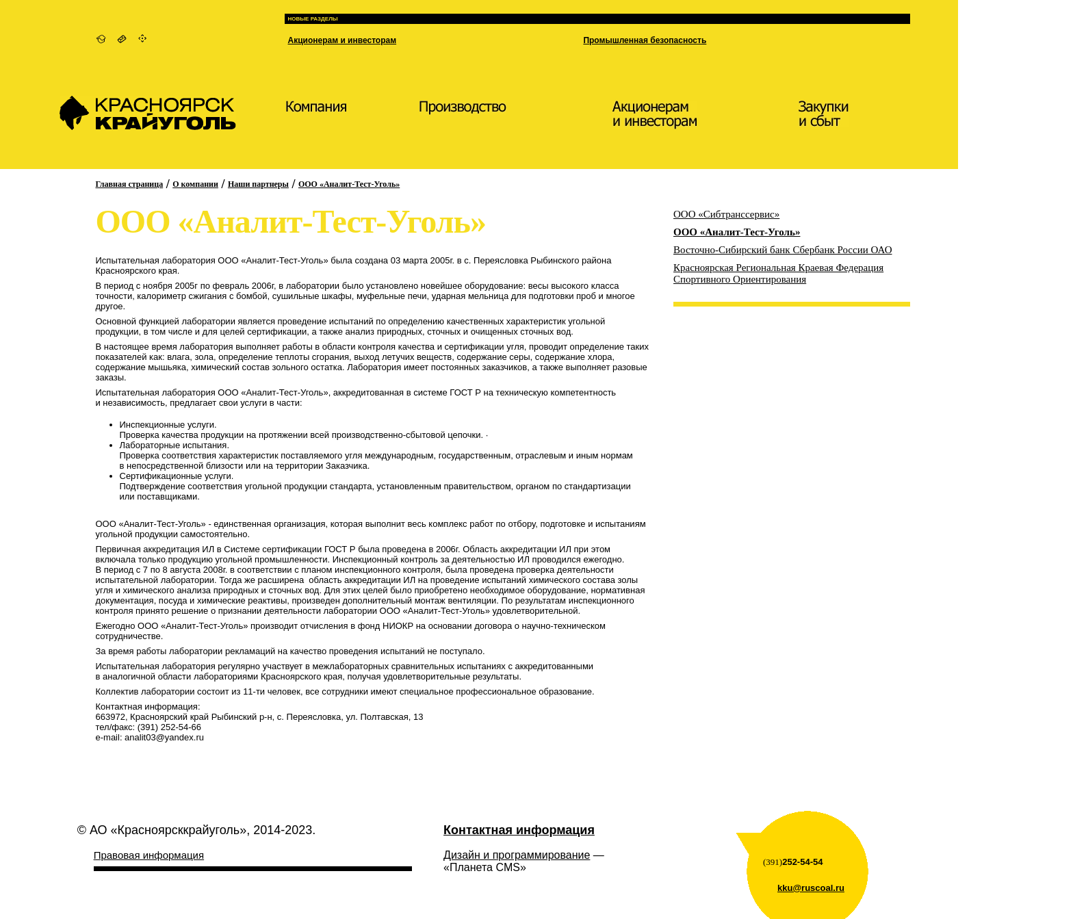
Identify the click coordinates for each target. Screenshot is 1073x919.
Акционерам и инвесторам (342, 40)
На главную (101, 39)
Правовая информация (149, 855)
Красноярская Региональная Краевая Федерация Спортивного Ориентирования (778, 273)
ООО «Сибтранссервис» (726, 214)
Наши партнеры (258, 184)
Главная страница (130, 184)
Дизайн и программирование (516, 855)
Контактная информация (122, 39)
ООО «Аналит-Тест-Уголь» (349, 184)
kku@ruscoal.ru (810, 888)
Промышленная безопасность (644, 40)
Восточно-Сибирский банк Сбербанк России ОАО (782, 249)
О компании (195, 184)
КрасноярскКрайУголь (148, 120)
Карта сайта (143, 39)
